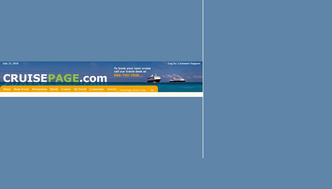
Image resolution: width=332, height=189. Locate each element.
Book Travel (21, 89)
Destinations (39, 89)
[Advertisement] (101, 94)
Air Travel (80, 89)
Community (97, 89)
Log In (172, 63)
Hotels (54, 89)
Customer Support (189, 63)
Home (7, 89)
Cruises (65, 89)
